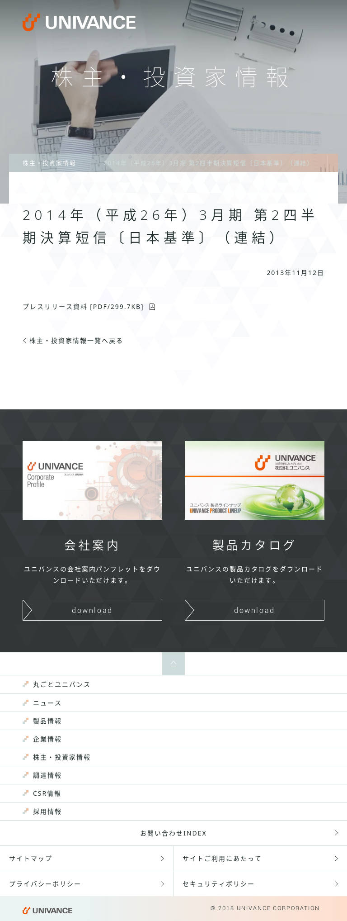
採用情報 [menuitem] (47, 811)
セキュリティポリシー (219, 883)
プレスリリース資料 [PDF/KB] (83, 306)
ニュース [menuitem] (47, 702)
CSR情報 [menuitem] (47, 793)
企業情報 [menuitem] (47, 739)
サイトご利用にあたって (222, 858)
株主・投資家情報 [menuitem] (62, 757)
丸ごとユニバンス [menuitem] (62, 684)
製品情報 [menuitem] (47, 721)
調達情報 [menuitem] (47, 775)
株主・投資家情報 (49, 163)
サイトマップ (30, 858)
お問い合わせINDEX (173, 833)
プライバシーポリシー (45, 883)
